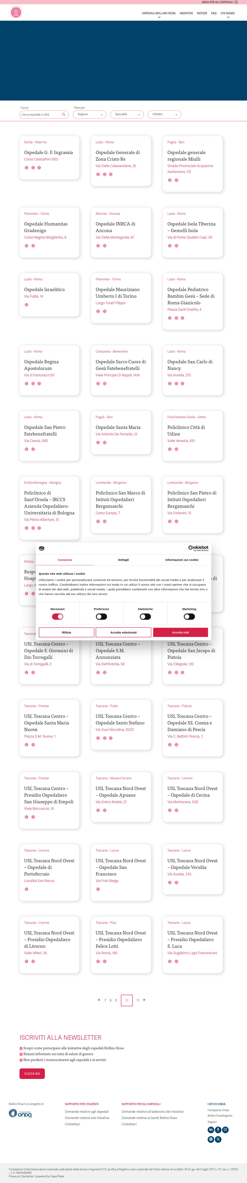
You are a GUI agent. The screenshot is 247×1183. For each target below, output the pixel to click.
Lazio (99, 142)
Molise (29, 562)
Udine (202, 417)
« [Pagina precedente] (99, 999)
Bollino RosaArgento (220, 1115)
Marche (101, 214)
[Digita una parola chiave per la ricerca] (44, 114)
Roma (110, 142)
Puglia (171, 142)
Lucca (114, 851)
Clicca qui (32, 1073)
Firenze (44, 706)
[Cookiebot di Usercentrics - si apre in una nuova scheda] (191, 548)
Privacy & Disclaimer (21, 1176)
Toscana (30, 634)
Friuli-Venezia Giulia (181, 417)
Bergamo (119, 483)
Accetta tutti (180, 632)
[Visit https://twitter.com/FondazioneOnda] (218, 1139)
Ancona (114, 214)
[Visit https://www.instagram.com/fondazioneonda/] (225, 1130)
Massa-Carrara (120, 778)
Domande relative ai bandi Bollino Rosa (149, 1118)
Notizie (202, 13)
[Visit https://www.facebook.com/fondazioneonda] (218, 1130)
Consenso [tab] (65, 559)
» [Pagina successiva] (144, 999)
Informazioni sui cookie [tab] (182, 559)
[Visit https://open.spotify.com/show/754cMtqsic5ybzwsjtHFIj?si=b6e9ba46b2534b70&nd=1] (211, 1139)
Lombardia (103, 483)
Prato (114, 706)
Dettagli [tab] (123, 559)
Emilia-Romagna (35, 483)
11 (138, 1000)
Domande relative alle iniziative (87, 1118)
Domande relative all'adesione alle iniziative (153, 1112)
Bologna (55, 483)
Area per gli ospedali (217, 2)
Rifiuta (66, 632)
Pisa (113, 923)
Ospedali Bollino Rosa (159, 13)
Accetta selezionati (123, 632)
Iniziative (186, 13)
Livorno (187, 778)
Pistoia (187, 706)
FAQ (214, 13)
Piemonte (31, 214)
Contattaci (72, 1124)
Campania (103, 352)
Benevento (120, 352)
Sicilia (28, 142)
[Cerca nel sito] (63, 115)
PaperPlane (57, 1176)
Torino (44, 214)
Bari (181, 142)
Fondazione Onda (218, 1110)
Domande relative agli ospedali (87, 1112)
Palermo (41, 142)
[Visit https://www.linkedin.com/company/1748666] (211, 1130)
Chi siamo (228, 13)
